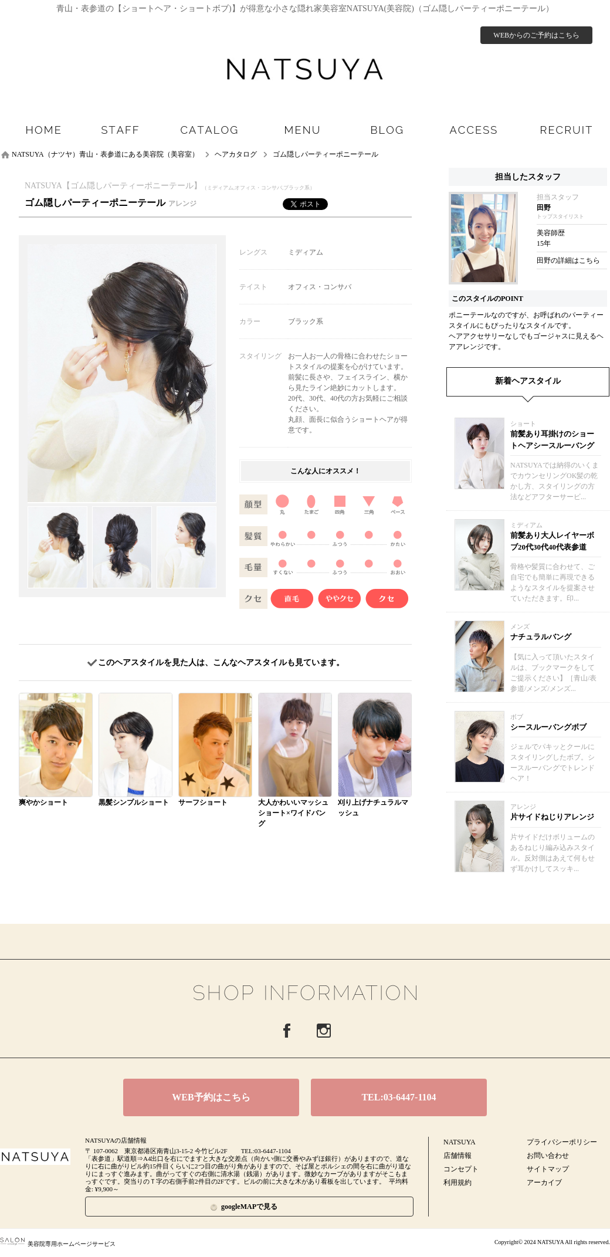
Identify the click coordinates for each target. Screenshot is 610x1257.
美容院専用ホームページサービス (58, 1244)
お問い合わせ (548, 1155)
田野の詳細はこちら (568, 260)
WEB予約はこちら (211, 1097)
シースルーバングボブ (548, 727)
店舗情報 (457, 1155)
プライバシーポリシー (562, 1142)
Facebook (287, 1030)
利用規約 (457, 1182)
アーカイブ (544, 1182)
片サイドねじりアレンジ (552, 816)
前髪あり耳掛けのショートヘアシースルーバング (552, 439)
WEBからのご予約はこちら (536, 35)
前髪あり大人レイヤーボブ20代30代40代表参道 (552, 541)
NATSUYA (459, 1142)
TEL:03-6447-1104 (398, 1097)
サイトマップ (548, 1169)
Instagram (324, 1030)
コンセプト (461, 1169)
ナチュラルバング (540, 636)
